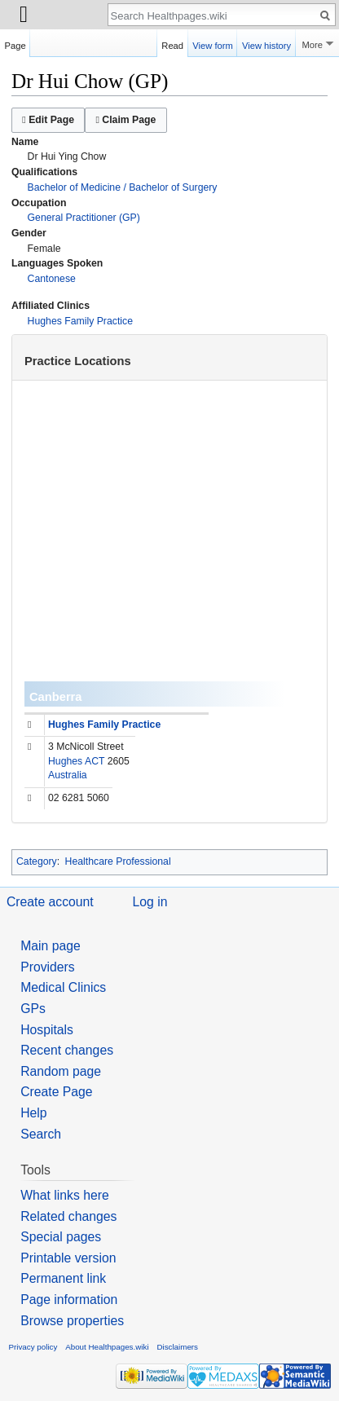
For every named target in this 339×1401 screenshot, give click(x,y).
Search (40, 1134)
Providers (47, 967)
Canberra (55, 696)
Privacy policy (33, 1346)
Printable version (68, 1258)
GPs (33, 1009)
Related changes (68, 1216)
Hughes (65, 761)
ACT (94, 761)
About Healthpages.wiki (106, 1346)
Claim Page (125, 120)
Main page (50, 946)
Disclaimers (177, 1346)
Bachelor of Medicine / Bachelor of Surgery (123, 187)
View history (266, 43)
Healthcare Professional (118, 861)
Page (15, 43)
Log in (150, 902)
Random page (60, 1071)
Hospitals (46, 1030)
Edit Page (48, 120)
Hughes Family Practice (80, 321)
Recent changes (66, 1050)
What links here (64, 1195)
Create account (50, 902)
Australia (67, 775)
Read (172, 43)
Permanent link (63, 1278)
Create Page (56, 1092)
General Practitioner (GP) (84, 217)
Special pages (60, 1237)
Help (33, 1113)
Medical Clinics (63, 987)
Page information (68, 1299)
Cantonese (52, 278)
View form (212, 43)
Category (36, 861)
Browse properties (72, 1321)
